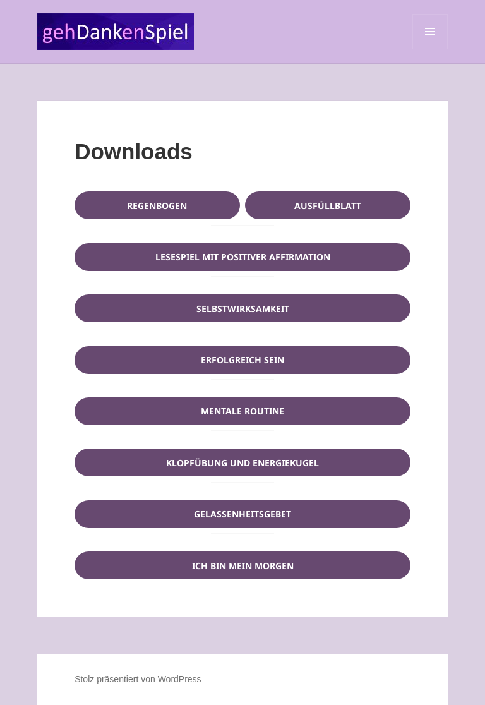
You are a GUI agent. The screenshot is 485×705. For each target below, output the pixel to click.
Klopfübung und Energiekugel (242, 463)
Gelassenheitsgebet (242, 514)
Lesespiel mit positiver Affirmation (242, 257)
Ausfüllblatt (327, 206)
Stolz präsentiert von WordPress (138, 679)
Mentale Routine (242, 411)
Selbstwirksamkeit (242, 309)
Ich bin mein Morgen (243, 566)
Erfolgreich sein (242, 360)
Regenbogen (157, 206)
